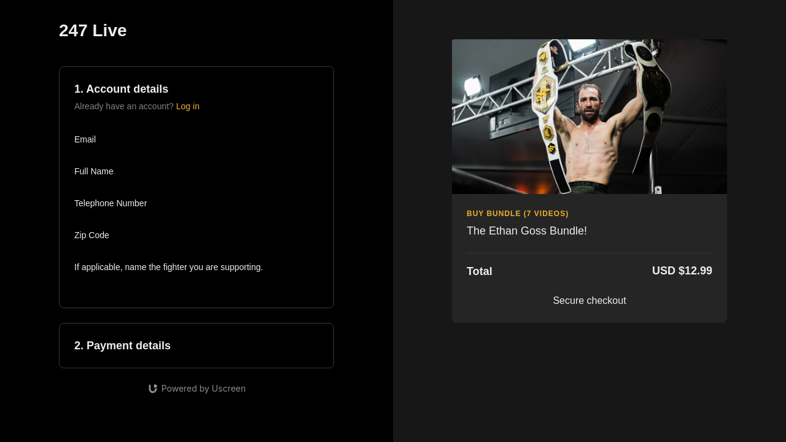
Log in (188, 106)
